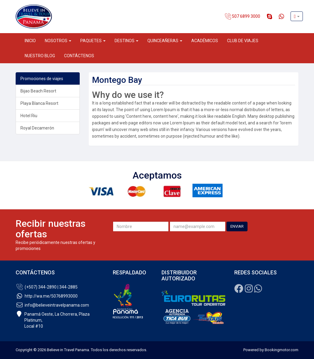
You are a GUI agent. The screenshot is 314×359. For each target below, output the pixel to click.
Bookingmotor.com (281, 350)
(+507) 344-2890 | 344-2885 (47, 287)
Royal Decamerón (37, 128)
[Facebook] (238, 290)
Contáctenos (79, 55)
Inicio (30, 40)
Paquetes (93, 40)
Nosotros (58, 40)
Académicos (204, 40)
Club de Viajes (242, 40)
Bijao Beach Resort (38, 91)
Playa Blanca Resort (39, 103)
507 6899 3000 (242, 17)
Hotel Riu (28, 115)
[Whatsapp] (258, 290)
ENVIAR (237, 226)
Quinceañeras (164, 40)
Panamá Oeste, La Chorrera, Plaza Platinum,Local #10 (53, 320)
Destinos (126, 40)
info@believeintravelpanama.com (52, 305)
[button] (297, 16)
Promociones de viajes (41, 78)
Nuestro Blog (40, 55)
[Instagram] (249, 290)
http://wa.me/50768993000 (47, 296)
